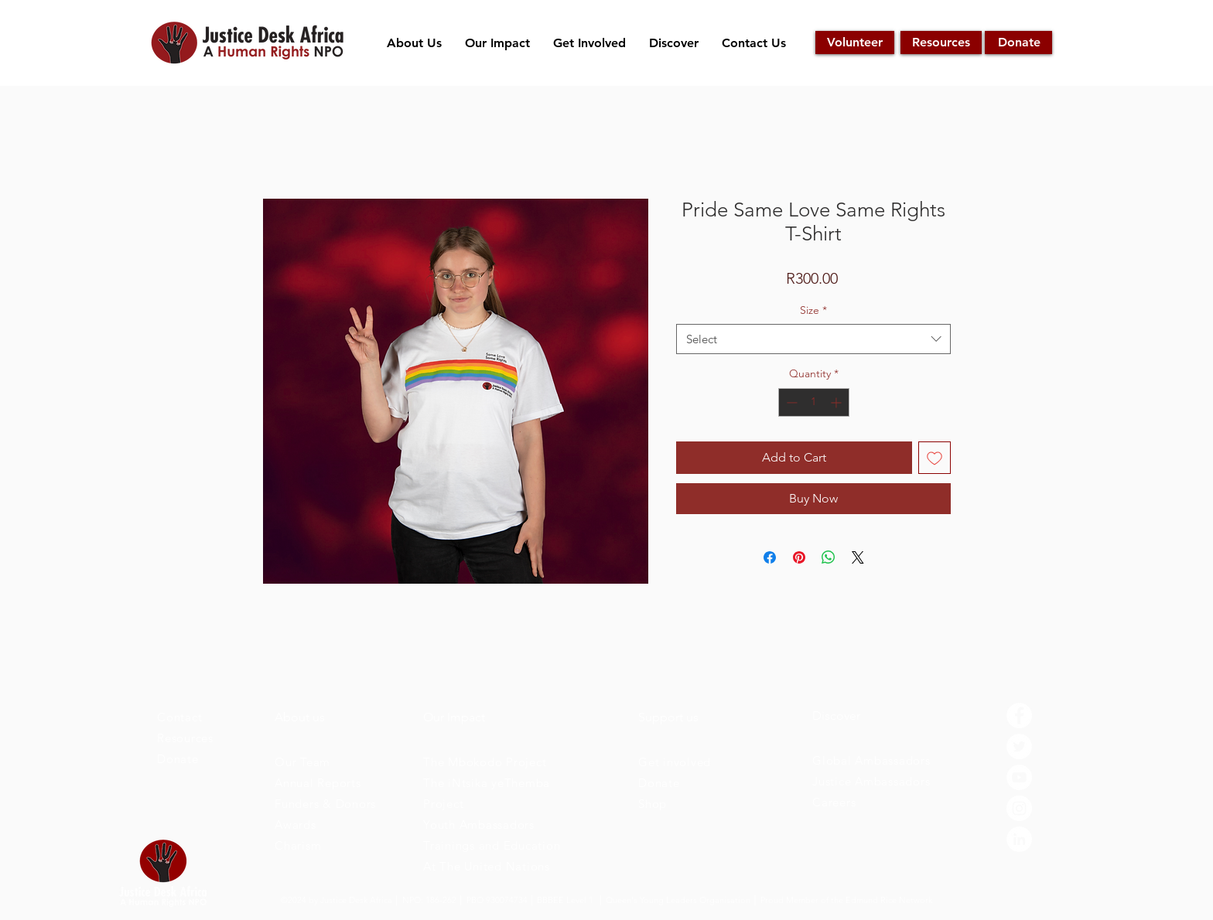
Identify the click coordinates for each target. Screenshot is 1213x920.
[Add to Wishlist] (934, 457)
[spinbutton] (814, 402)
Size (813, 310)
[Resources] (941, 42)
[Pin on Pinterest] (799, 557)
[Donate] (1018, 42)
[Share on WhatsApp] (828, 557)
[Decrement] (790, 402)
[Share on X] (858, 557)
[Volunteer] (854, 42)
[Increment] (837, 402)
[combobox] (813, 339)
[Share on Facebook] (769, 557)
